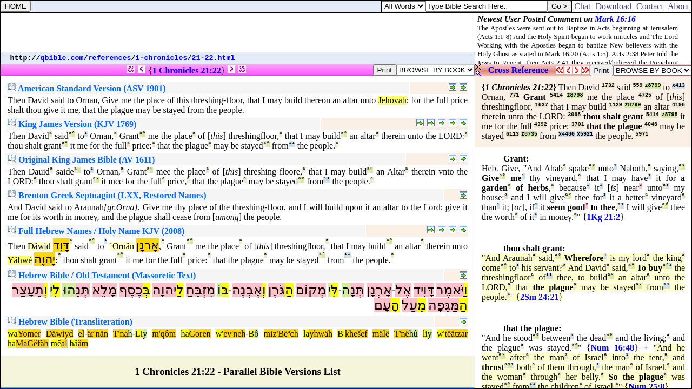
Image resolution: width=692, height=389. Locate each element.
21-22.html (213, 58)
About (678, 6)
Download (613, 6)
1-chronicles (162, 58)
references (109, 58)
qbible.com (62, 58)
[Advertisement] (237, 32)
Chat (582, 6)
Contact (650, 6)
